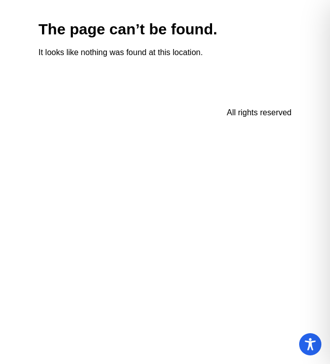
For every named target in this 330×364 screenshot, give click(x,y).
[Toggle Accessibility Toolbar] (310, 344)
